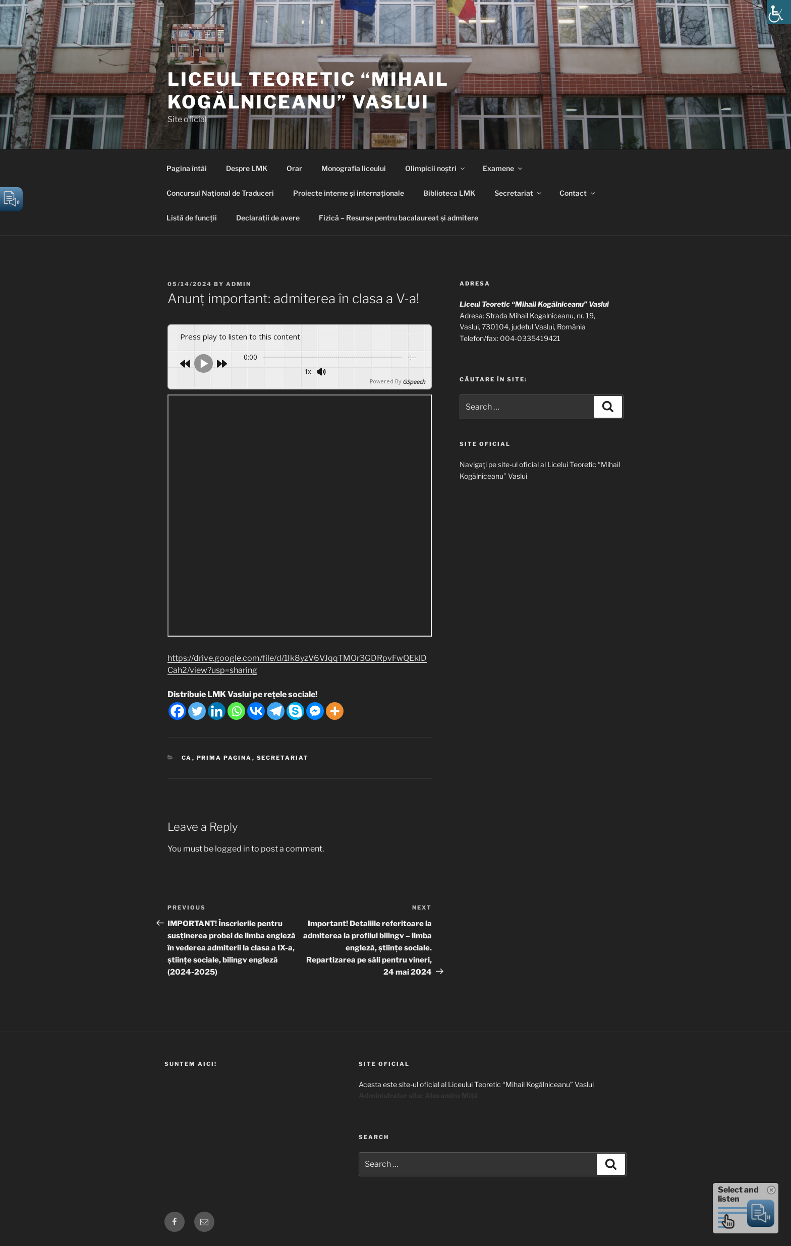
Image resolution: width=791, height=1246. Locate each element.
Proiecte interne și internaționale (348, 193)
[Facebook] (177, 710)
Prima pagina (224, 757)
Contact (577, 193)
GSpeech (414, 381)
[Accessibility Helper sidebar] (779, 12)
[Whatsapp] (236, 710)
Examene (503, 168)
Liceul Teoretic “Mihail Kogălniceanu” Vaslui (308, 90)
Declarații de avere (268, 217)
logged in (232, 848)
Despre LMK (246, 168)
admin (238, 284)
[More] (335, 710)
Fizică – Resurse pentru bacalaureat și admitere (398, 217)
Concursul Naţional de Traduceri (220, 193)
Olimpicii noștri (435, 168)
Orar (294, 168)
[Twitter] (197, 710)
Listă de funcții (191, 217)
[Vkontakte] (256, 710)
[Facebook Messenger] (315, 710)
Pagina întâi (186, 168)
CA (187, 757)
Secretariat (518, 193)
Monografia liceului (353, 168)
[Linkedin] (216, 710)
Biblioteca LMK (449, 193)
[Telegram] (276, 710)
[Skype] (295, 710)
